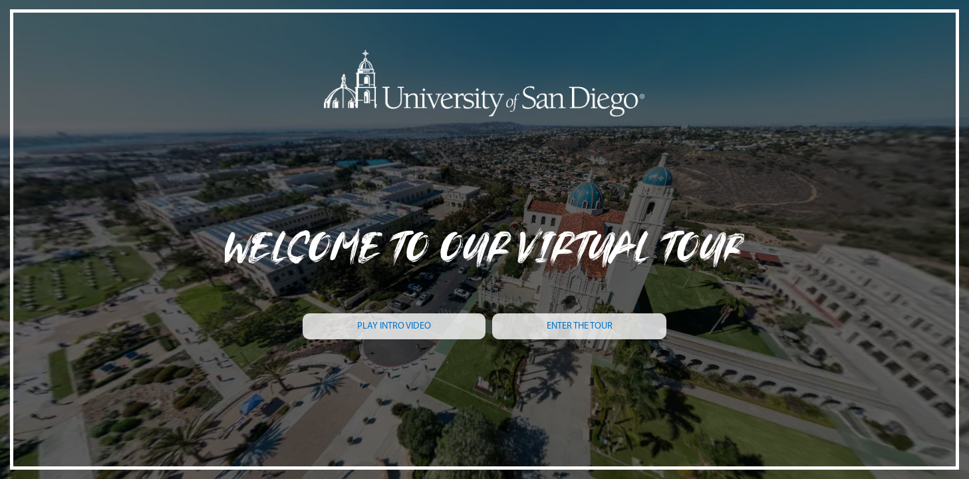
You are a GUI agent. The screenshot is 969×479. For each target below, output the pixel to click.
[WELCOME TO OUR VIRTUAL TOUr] (484, 229)
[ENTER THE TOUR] (579, 326)
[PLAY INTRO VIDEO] (394, 326)
